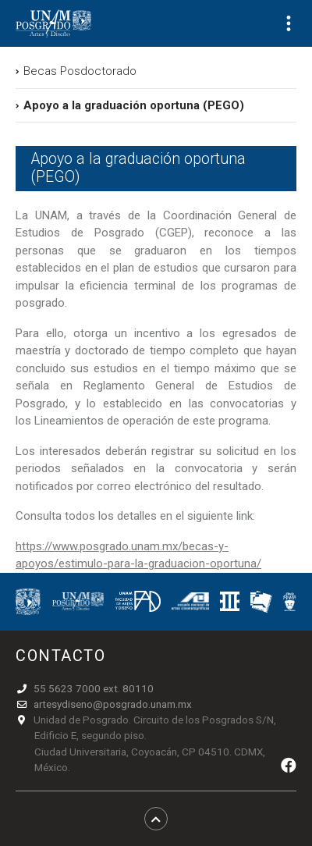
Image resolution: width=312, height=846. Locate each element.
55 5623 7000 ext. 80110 (94, 688)
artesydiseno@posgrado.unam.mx (113, 704)
